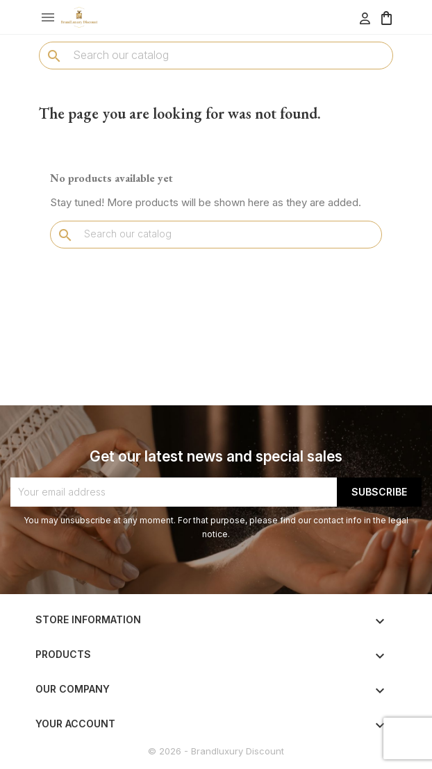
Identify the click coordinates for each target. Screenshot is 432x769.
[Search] (216, 55)
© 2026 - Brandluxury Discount (216, 751)
